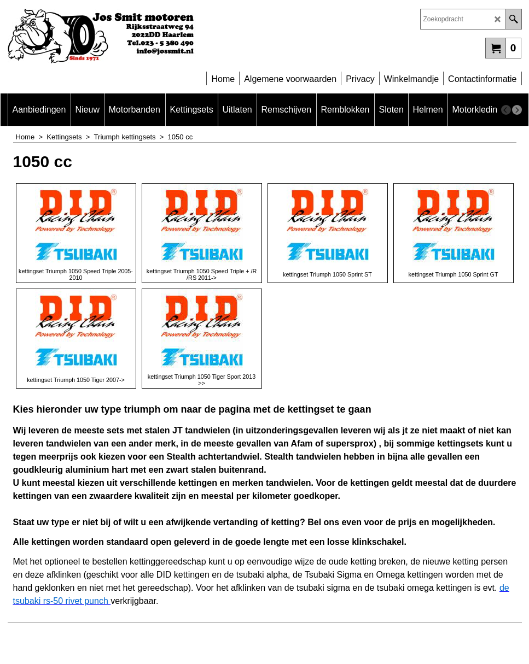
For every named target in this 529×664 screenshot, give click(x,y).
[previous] (506, 110)
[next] (517, 110)
